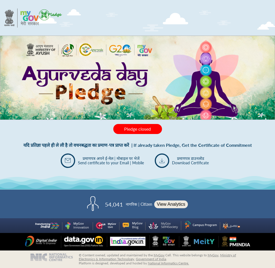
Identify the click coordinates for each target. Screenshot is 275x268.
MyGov (159, 255)
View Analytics (171, 204)
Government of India (151, 259)
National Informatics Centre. (168, 263)
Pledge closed (137, 128)
